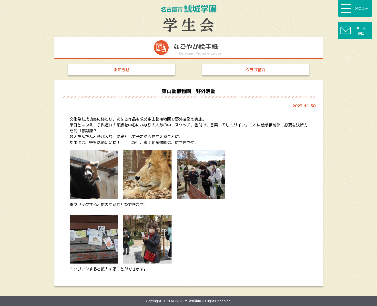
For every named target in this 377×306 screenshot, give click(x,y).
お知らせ (121, 69)
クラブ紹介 (255, 69)
